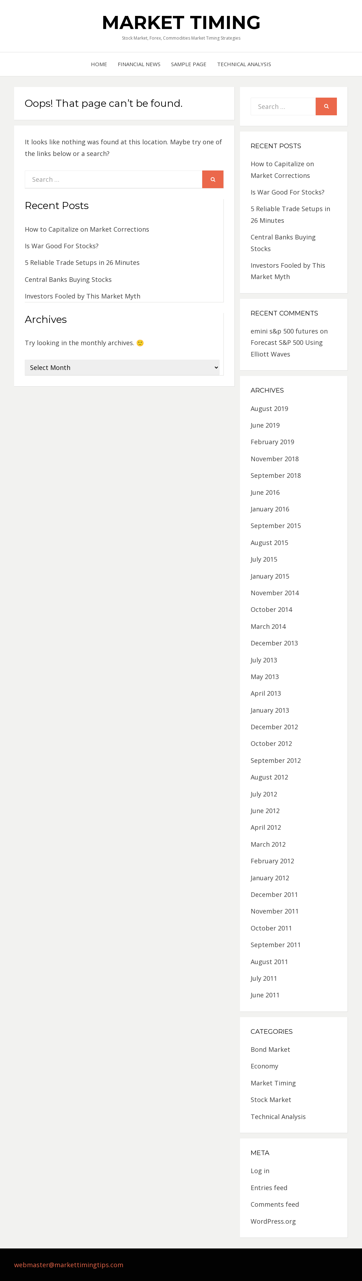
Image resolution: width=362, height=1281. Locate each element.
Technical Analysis (244, 64)
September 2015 (276, 525)
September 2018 (276, 475)
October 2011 (271, 928)
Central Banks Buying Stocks (68, 279)
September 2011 (276, 944)
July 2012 (264, 794)
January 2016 (270, 509)
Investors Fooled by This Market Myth (82, 296)
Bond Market (270, 1049)
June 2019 (265, 425)
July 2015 (264, 559)
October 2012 (271, 743)
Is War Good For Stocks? (62, 246)
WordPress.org (273, 1221)
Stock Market (271, 1099)
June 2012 (265, 810)
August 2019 (269, 408)
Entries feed (269, 1187)
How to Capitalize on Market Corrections (87, 229)
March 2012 (268, 844)
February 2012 (272, 861)
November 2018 (275, 458)
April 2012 (266, 827)
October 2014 (271, 609)
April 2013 (266, 693)
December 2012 (274, 727)
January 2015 (270, 576)
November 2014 (275, 593)
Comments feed (275, 1204)
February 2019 (272, 441)
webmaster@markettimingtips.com (68, 1264)
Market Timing (181, 22)
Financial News (139, 64)
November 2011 (275, 911)
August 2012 (269, 777)
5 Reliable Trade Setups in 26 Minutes (82, 262)
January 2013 (270, 710)
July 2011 (264, 978)
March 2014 (268, 626)
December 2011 (274, 894)
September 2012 (276, 760)
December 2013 (274, 643)
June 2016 (265, 492)
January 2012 (270, 878)
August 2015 (269, 542)
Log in (260, 1170)
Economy (264, 1066)
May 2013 (265, 676)
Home (99, 64)
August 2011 (269, 961)
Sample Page (188, 64)
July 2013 (264, 660)
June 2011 (265, 995)
